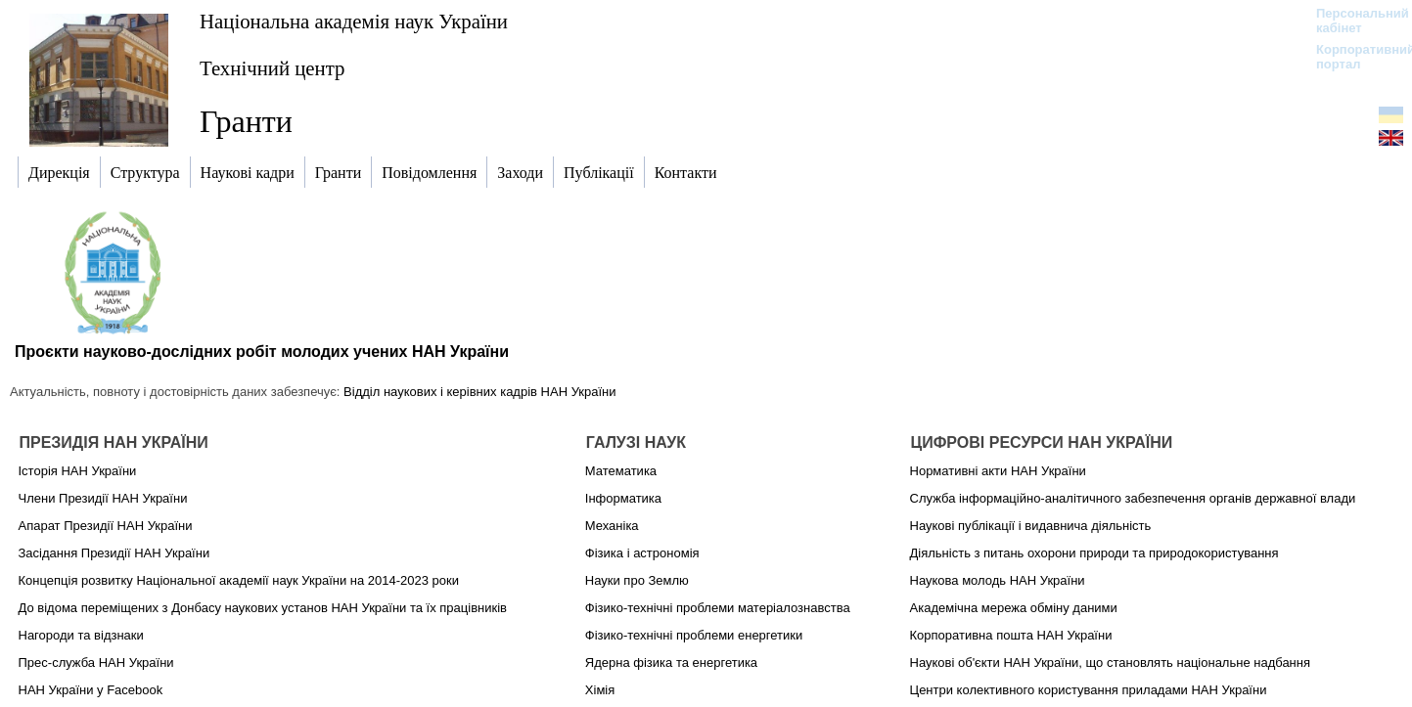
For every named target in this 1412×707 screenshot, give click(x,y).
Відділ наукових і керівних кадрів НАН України (479, 391)
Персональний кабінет (1352, 20)
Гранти (246, 121)
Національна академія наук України (354, 21)
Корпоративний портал (1352, 56)
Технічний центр (272, 68)
